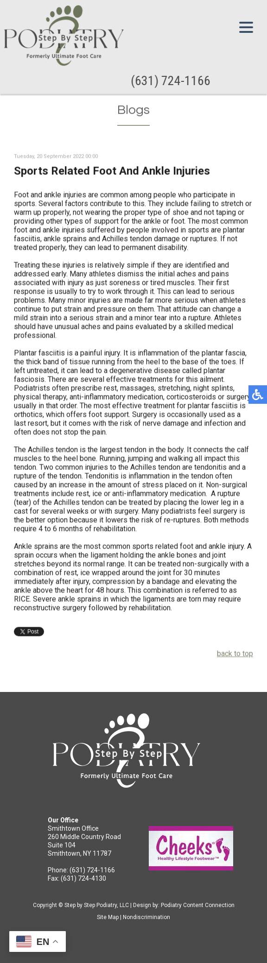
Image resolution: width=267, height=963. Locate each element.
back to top (235, 654)
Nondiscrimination (146, 917)
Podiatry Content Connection (198, 905)
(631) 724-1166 (171, 80)
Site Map (108, 917)
